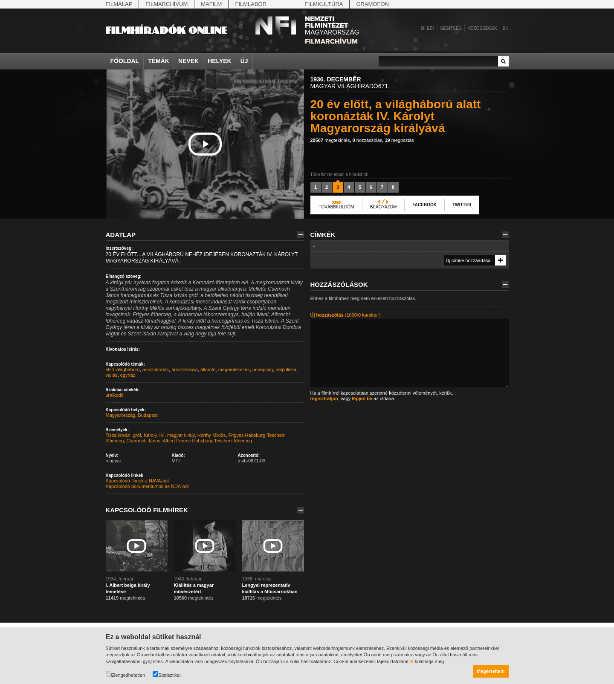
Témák (158, 61)
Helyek (220, 61)
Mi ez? (427, 28)
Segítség (451, 28)
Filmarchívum (166, 4)
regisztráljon (324, 398)
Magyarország (121, 415)
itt (412, 661)
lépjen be (362, 398)
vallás (112, 375)
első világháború (123, 369)
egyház (127, 375)
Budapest (147, 415)
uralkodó (115, 395)
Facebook (424, 204)
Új (244, 61)
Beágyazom (383, 207)
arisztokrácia (184, 369)
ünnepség (262, 369)
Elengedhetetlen (125, 674)
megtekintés (330, 140)
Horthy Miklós (211, 435)
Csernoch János (143, 440)
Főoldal (124, 61)
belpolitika (285, 369)
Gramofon (372, 4)
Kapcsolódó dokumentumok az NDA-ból (147, 486)
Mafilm (211, 4)
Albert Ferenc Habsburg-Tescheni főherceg (207, 440)
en (506, 28)
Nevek (188, 61)
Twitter (461, 204)
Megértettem (490, 671)
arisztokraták (155, 369)
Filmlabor (250, 4)
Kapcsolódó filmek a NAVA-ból (137, 480)
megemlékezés (234, 369)
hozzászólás (367, 140)
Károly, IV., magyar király (169, 435)
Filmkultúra (324, 4)
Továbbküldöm (336, 207)
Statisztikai (167, 674)
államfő (207, 369)
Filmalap (119, 4)
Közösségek (482, 28)
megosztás (399, 140)
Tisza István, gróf (123, 435)
